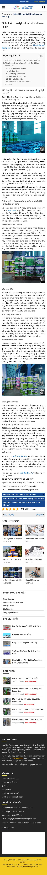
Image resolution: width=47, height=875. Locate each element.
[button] (40, 56)
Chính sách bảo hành (10, 778)
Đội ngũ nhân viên (16, 79)
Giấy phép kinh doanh (17, 68)
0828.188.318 (18, 811)
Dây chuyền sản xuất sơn (13, 602)
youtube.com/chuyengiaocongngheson (25, 822)
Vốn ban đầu (14, 71)
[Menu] (3, 7)
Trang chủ (6, 14)
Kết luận (8, 84)
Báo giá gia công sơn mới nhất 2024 (26, 626)
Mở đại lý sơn (8, 606)
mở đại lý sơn (26, 473)
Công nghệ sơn (9, 599)
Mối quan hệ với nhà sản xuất (20, 81)
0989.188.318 (17, 815)
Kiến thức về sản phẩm (17, 76)
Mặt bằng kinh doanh (17, 74)
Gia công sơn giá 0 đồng (21, 634)
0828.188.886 (39, 2)
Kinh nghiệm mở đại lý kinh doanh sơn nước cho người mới (27, 661)
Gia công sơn (8, 609)
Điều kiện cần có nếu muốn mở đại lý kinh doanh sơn (22, 64)
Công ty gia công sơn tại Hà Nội (24, 643)
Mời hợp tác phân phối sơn (12, 797)
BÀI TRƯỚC (8, 515)
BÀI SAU (40, 515)
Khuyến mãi (6, 789)
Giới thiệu (6, 786)
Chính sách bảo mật (10, 782)
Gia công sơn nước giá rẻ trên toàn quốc (26, 652)
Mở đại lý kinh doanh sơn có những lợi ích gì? (23, 60)
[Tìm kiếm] (43, 7)
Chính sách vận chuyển (11, 793)
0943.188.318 (27, 808)
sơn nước (12, 210)
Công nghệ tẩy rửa (10, 612)
